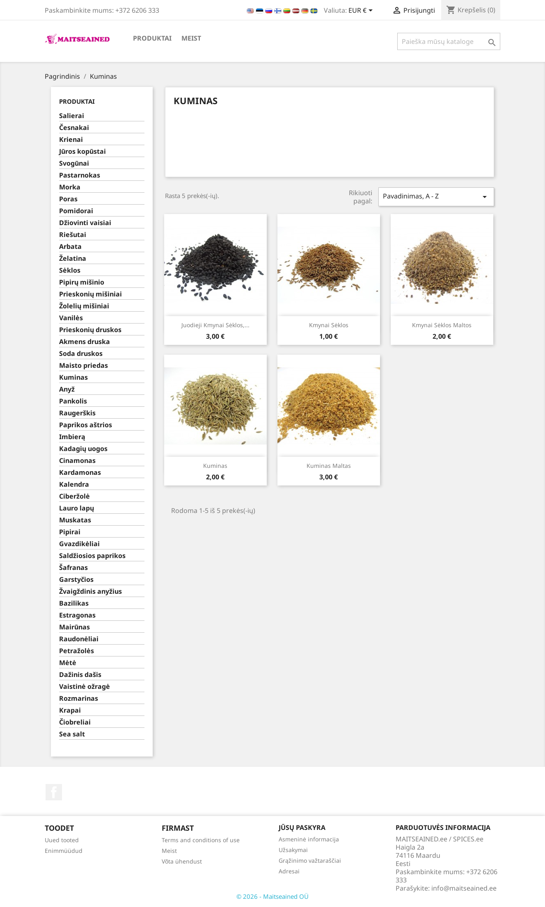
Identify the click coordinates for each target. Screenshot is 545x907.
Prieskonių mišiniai (90, 294)
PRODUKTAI (152, 38)
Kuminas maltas (329, 465)
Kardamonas (80, 472)
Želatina (72, 258)
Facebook (54, 792)
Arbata (70, 246)
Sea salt (72, 734)
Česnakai (74, 127)
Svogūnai (74, 163)
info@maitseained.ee (464, 888)
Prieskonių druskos (90, 330)
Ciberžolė (74, 496)
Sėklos (69, 270)
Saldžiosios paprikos (92, 555)
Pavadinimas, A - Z (436, 196)
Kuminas (73, 377)
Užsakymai (293, 850)
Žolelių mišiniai (84, 306)
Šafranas (73, 567)
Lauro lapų (76, 508)
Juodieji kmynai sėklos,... (215, 325)
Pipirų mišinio (81, 282)
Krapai (70, 710)
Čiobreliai (75, 722)
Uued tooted (62, 840)
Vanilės (71, 318)
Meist (191, 38)
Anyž (67, 389)
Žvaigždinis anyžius (90, 591)
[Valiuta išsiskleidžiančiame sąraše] (362, 11)
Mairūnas (74, 627)
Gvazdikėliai (79, 544)
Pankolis (73, 401)
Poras (68, 199)
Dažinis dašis (80, 674)
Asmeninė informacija (309, 839)
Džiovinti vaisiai (85, 223)
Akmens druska (84, 341)
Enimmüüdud (63, 851)
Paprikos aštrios (85, 425)
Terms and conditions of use (201, 840)
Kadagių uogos (83, 448)
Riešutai (72, 234)
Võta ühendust (182, 861)
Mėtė (67, 663)
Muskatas (75, 520)
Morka (69, 187)
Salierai (71, 116)
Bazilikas (74, 603)
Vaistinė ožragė (84, 686)
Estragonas (77, 615)
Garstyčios (76, 579)
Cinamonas (77, 460)
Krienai (71, 139)
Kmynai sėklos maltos (442, 325)
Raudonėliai (78, 639)
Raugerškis (77, 413)
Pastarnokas (79, 175)
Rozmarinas (78, 698)
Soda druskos (81, 353)
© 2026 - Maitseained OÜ (272, 896)
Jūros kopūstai (82, 151)
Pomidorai (76, 211)
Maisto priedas (83, 365)
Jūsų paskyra (302, 827)
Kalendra (74, 484)
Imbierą (72, 437)
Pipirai (69, 532)
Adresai (289, 871)
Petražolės (76, 651)
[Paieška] (448, 41)
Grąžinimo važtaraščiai (310, 860)
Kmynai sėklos (328, 325)
